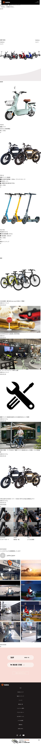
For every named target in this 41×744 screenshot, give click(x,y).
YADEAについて (20, 692)
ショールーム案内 (20, 708)
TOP (20, 688)
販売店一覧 (20, 704)
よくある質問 (20, 720)
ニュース (20, 700)
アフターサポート (20, 712)
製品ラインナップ (20, 696)
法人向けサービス (20, 716)
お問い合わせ (20, 728)
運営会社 (20, 724)
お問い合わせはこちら (21, 673)
